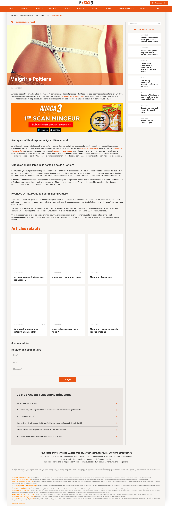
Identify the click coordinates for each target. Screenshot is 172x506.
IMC (157, 9)
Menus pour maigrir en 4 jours (66, 277)
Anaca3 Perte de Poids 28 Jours (23, 497)
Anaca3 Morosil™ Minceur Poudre (23, 496)
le (62, 151)
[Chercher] (159, 23)
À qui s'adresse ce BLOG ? (26, 416)
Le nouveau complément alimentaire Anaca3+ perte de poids (148, 67)
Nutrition (144, 9)
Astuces (80, 9)
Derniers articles (144, 29)
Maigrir (38, 9)
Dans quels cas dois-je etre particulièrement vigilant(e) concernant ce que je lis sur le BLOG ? (49, 423)
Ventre (66, 9)
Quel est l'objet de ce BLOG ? (27, 403)
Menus (108, 9)
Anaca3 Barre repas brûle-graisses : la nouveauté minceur (149, 40)
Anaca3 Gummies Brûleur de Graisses (24, 485)
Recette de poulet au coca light (148, 122)
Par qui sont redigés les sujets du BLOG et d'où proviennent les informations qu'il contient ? (49, 409)
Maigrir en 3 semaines (101, 277)
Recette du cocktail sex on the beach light (149, 110)
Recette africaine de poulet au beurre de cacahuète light (150, 97)
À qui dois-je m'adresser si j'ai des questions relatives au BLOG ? (39, 436)
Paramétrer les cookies (18, 503)
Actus (11, 9)
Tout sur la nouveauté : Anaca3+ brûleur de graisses (149, 83)
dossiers (24, 9)
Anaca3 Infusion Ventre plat (21, 479)
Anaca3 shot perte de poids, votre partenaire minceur (149, 53)
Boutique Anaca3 (158, 3)
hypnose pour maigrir (89, 148)
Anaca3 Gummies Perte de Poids (23, 481)
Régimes (52, 9)
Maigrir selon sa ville (25, 22)
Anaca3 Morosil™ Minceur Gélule (23, 494)
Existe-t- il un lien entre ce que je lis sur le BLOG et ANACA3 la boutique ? (42, 429)
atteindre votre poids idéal (73, 96)
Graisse (95, 9)
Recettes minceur (125, 9)
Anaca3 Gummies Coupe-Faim (21, 488)
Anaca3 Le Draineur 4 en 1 (20, 477)
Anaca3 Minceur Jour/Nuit (21, 490)
